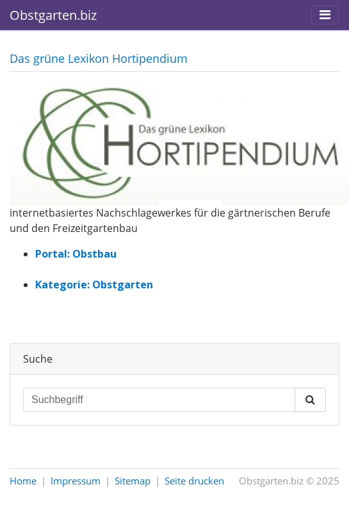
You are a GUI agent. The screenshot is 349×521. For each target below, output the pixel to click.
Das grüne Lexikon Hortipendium (99, 58)
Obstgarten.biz (53, 15)
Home (23, 480)
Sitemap (132, 480)
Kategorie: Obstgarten (94, 284)
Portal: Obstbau (76, 254)
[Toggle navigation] (325, 14)
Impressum (76, 480)
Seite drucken (194, 480)
